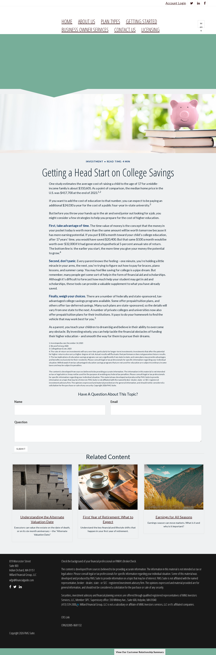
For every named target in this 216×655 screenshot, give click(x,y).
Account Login (176, 3)
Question (20, 422)
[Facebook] (205, 3)
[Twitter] (191, 3)
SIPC (87, 600)
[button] (86, 21)
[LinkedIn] (198, 3)
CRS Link (65, 617)
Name (18, 402)
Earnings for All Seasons (174, 517)
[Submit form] (21, 449)
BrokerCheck (129, 561)
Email (114, 402)
